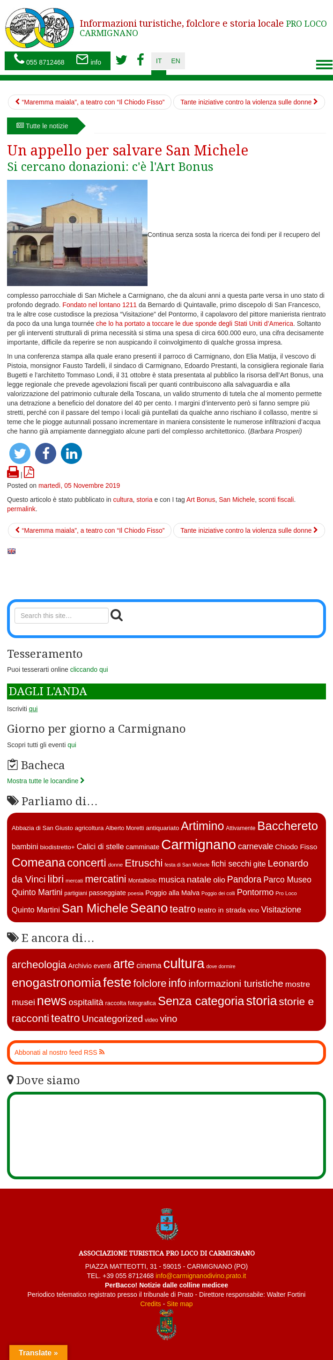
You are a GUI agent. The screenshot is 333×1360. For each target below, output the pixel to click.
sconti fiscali (276, 499)
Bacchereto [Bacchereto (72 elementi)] (287, 825)
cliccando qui (89, 669)
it (159, 61)
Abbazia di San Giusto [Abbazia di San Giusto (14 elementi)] (42, 827)
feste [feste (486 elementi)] (117, 982)
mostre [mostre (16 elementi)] (297, 984)
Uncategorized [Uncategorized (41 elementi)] (112, 1019)
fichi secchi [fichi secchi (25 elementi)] (231, 863)
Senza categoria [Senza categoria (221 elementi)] (201, 1000)
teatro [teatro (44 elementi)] (183, 909)
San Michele (237, 499)
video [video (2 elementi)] (151, 1020)
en (175, 61)
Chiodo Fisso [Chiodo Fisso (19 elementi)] (296, 847)
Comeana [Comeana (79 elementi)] (38, 862)
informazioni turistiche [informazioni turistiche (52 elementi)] (235, 983)
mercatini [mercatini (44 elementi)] (105, 879)
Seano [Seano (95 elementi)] (149, 908)
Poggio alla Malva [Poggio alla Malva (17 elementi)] (172, 893)
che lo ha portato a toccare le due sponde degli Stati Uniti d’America (194, 323)
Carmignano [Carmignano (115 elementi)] (198, 844)
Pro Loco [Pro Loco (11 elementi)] (286, 893)
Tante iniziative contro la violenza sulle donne (249, 102)
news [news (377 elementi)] (52, 1000)
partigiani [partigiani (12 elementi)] (75, 893)
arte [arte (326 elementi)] (123, 964)
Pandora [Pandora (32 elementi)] (244, 879)
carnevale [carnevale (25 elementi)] (256, 846)
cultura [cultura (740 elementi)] (184, 963)
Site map (179, 1304)
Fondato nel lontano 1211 (99, 305)
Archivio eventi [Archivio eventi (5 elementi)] (89, 966)
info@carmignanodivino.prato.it (200, 1275)
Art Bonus (200, 499)
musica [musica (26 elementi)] (172, 879)
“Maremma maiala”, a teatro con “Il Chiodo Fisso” (90, 102)
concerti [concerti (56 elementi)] (86, 862)
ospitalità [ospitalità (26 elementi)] (85, 1002)
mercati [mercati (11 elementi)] (74, 880)
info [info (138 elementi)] (178, 983)
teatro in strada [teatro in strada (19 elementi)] (222, 910)
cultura (123, 499)
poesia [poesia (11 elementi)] (136, 893)
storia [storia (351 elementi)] (261, 1001)
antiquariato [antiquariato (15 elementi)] (162, 827)
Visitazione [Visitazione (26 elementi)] (281, 909)
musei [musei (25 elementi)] (23, 1002)
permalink (21, 509)
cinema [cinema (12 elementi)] (148, 965)
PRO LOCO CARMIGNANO (203, 28)
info (88, 60)
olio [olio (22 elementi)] (219, 879)
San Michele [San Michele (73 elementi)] (95, 908)
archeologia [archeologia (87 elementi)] (39, 964)
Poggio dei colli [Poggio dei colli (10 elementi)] (218, 893)
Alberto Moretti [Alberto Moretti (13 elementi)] (124, 828)
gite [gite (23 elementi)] (259, 864)
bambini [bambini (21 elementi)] (25, 846)
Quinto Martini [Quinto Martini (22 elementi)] (36, 909)
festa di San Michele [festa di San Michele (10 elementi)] (187, 864)
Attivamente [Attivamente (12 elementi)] (240, 828)
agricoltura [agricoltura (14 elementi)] (89, 827)
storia (144, 499)
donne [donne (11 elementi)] (115, 864)
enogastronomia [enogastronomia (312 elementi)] (56, 983)
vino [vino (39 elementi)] (169, 1019)
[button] (19, 453)
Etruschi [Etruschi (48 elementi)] (144, 863)
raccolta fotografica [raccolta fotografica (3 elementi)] (130, 1003)
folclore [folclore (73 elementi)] (149, 983)
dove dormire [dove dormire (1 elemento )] (220, 966)
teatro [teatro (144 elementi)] (65, 1018)
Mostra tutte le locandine (46, 781)
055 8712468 (39, 60)
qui (71, 745)
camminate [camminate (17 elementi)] (143, 847)
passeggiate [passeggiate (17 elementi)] (107, 893)
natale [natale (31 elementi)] (199, 879)
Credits (150, 1304)
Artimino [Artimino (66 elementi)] (202, 825)
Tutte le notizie (42, 126)
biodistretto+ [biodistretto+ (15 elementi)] (57, 847)
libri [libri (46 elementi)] (56, 879)
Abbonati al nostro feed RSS (59, 1052)
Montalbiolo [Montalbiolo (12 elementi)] (142, 880)
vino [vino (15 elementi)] (253, 910)
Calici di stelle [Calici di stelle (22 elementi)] (100, 846)
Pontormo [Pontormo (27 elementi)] (255, 892)
